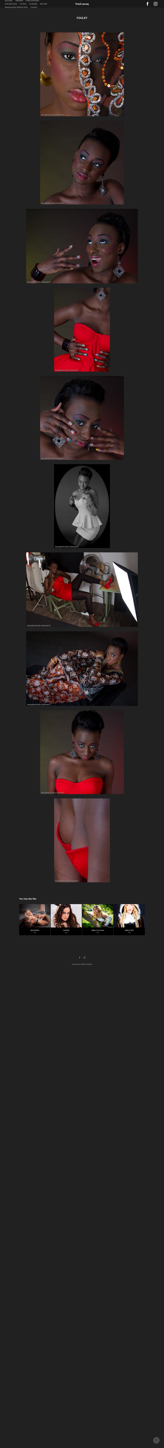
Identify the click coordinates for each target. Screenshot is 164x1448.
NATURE (43, 4)
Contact (33, 7)
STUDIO (23, 4)
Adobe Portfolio (86, 964)
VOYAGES (33, 4)
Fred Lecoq (82, 3)
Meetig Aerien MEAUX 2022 (16, 7)
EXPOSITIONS (11, 4)
